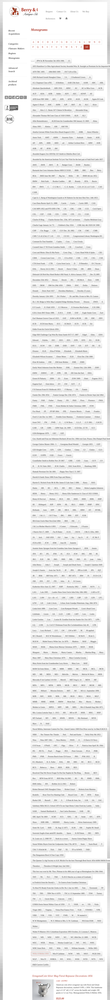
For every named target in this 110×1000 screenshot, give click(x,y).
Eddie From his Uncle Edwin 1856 (46, 329)
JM (48, 559)
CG (79, 214)
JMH (63, 559)
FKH (74, 400)
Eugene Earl (37, 384)
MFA (35, 685)
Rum (97, 795)
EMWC (44, 373)
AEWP (83, 94)
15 (69, 61)
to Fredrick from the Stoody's (44, 882)
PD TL (41, 751)
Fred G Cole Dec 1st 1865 (42, 417)
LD (86, 598)
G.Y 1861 (88, 422)
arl (63, 143)
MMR (52, 702)
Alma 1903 (37, 127)
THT (34, 877)
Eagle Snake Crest (89, 313)
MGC (75, 685)
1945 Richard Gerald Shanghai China (47, 77)
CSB (78, 258)
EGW (42, 346)
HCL (56, 488)
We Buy (85, 11)
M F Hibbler (70, 636)
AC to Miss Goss (87, 88)
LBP (79, 598)
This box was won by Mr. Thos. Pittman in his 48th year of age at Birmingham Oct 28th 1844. (68, 872)
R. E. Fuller (51, 762)
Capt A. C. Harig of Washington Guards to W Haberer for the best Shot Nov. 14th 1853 (65, 198)
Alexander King (81, 110)
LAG (35, 592)
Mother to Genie (39, 707)
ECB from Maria (46, 324)
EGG (35, 346)
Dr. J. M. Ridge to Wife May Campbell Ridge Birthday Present (56, 302)
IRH (66, 521)
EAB (69, 313)
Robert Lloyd (70, 789)
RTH (89, 795)
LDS (93, 598)
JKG (34, 559)
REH (60, 767)
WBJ (49, 937)
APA (41, 143)
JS (88, 576)
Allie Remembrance (40, 121)
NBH (35, 735)
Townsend (93, 888)
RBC (75, 762)
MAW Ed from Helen (41, 669)
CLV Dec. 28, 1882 (67, 231)
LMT (77, 614)
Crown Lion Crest (47, 258)
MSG (91, 713)
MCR (101, 669)
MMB (35, 702)
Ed (91, 324)
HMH (81, 505)
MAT (86, 663)
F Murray (68, 390)
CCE (87, 209)
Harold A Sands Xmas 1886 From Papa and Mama (51, 477)
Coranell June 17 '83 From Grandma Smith (49, 247)
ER (66, 373)
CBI (79, 209)
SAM (35, 811)
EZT (73, 384)
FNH (50, 406)
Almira (47, 127)
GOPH (43, 455)
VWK (65, 915)
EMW (35, 373)
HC (49, 488)
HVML (98, 510)
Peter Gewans (77, 751)
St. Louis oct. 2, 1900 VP (42, 839)
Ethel (86, 379)
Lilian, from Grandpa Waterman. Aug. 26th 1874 (79, 603)
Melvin (75, 674)
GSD (78, 461)
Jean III (63, 543)
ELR (71, 357)
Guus (86, 461)
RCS (34, 767)
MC (77, 669)
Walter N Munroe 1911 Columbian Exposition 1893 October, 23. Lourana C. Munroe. (65, 932)
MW (54, 718)
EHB (57, 346)
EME (74, 362)
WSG (69, 959)
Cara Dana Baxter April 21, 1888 (45, 203)
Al (80, 105)
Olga (63, 746)
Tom (83, 888)
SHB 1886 (45, 822)
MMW (60, 702)
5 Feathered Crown (78, 77)
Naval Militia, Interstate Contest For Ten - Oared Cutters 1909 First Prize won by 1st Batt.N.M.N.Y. (70, 729)
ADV (67, 94)
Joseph (56, 565)
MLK (89, 696)
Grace (60, 455)
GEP (98, 444)
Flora (82, 400)
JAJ (59, 537)
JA (34, 537)
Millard (43, 691)
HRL (74, 510)
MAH (35, 647)
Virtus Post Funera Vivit (64, 910)
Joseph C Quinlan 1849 (93, 565)
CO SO (66, 236)
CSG (93, 258)
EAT (64, 318)
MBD (70, 669)
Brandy (77, 181)
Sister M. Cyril (38, 828)
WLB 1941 (96, 954)
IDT (76, 515)
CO (58, 236)
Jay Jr (80, 537)
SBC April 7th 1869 (40, 817)
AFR (62, 99)
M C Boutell (37, 636)
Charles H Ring (38, 220)
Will (66, 948)
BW (34, 187)
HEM (35, 494)
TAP (59, 850)
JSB (34, 581)
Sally (97, 806)
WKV (86, 954)
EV (59, 384)
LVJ (56, 631)
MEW (87, 680)
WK (78, 954)
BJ (78, 176)
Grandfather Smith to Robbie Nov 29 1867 (49, 461)
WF (77, 943)
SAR (81, 811)
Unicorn (61, 899)
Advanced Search (13, 70)
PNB (42, 757)
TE (66, 850)
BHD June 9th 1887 (47, 176)
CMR (95, 231)
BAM (78, 165)
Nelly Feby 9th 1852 (93, 735)
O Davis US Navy (90, 740)
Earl (101, 313)
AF (91, 94)
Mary (101, 652)
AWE (35, 165)
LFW (35, 603)
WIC (51, 948)
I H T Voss (53, 515)
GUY (94, 461)
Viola (96, 904)
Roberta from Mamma (87, 789)
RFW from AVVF (46, 778)
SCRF (53, 817)
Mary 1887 (37, 658)
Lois (84, 614)
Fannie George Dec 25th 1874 (64, 395)
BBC (84, 170)
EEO (61, 340)
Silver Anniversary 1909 (87, 822)
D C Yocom (96, 264)
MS (64, 713)
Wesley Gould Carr (65, 943)
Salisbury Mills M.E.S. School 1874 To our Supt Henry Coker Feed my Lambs (62, 806)
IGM (84, 515)
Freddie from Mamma (64, 417)
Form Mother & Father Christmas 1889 (71, 406)
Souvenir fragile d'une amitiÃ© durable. (48, 833)
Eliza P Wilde (55, 351)
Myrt (34, 724)
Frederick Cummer (84, 417)
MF (95, 680)
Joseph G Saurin (39, 570)
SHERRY (56, 822)
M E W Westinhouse (53, 636)
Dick (89, 280)
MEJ (56, 674)
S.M (86, 800)
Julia (62, 581)
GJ (84, 450)
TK (41, 877)
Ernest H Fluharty (39, 379)
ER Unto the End (77, 373)
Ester (66, 379)
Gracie (68, 455)
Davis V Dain (72, 269)
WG (84, 943)
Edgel (85, 335)
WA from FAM (87, 921)
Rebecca (43, 767)
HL (66, 505)
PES (66, 751)
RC (82, 762)
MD (34, 674)
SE (76, 817)
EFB (76, 340)
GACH (99, 422)
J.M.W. (77, 532)
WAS (35, 937)
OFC (55, 746)
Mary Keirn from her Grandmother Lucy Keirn (50, 663)
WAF (99, 921)
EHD (65, 346)
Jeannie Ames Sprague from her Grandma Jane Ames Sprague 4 (56, 548)
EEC (53, 340)
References (50, 19)
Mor (80, 702)
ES (59, 379)
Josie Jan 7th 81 (55, 570)
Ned (64, 735)
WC (65, 937)
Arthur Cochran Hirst (76, 143)
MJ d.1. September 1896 (90, 691)
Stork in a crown (61, 839)
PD (34, 751)
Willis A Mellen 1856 (41, 954)
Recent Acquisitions (14, 32)
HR (59, 510)
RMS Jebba (37, 784)
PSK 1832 (86, 757)
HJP (51, 505)
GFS (52, 450)
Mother (98, 702)
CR (70, 247)
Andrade (80, 138)
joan (91, 559)
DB (82, 269)
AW (56, 148)
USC (70, 899)
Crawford (79, 247)
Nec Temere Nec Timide (50, 735)
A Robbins (60, 83)
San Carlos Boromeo (68, 811)
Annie (89, 138)
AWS (51, 165)
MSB (83, 713)
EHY (73, 346)
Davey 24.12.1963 (47, 269)
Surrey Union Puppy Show (82, 839)
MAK (43, 647)
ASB (98, 143)
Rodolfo (36, 795)
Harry (85, 483)
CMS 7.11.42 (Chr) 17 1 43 (43, 236)
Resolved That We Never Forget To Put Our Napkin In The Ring (57, 773)
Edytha (45, 340)
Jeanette (73, 543)
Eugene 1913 (97, 379)
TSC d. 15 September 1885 (74, 893)
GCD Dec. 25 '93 (81, 428)
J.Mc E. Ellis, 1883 (91, 532)
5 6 (66, 77)
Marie (45, 652)
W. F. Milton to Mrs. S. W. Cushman (64, 921)
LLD (61, 614)
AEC (75, 94)
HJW (59, 505)
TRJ (34, 893)
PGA (88, 751)
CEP (42, 214)
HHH (84, 499)
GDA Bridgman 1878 (41, 433)
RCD (97, 762)
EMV (97, 368)
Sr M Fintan (79, 833)
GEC (54, 433)
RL (82, 778)
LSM (41, 625)
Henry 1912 (53, 494)
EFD (83, 340)
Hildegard (42, 505)
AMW (55, 138)
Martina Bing (90, 652)
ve (83, 904)
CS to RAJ (69, 258)
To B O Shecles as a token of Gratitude (76, 877)
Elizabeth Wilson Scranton (43, 357)
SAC (100, 800)
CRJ (100, 253)
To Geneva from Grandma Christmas (72, 882)
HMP (90, 505)
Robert (72, 784)
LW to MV (72, 631)
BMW (35, 181)
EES (68, 340)
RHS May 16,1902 (64, 778)
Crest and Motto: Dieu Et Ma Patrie (46, 253)
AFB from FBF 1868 (40, 99)
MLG (80, 696)
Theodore (36, 866)
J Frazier (84, 526)
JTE (55, 581)
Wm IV (43, 959)
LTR (94, 625)
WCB (94, 937)
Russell (47, 800)
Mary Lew (76, 663)
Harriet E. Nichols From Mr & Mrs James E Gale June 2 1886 (56, 483)
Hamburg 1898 (90, 466)
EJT (86, 346)
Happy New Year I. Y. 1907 (70, 472)
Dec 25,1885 (95, 274)
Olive (71, 746)
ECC (59, 324)
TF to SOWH (77, 850)
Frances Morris (76, 411)
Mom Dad (71, 702)
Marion (54, 652)
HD (63, 488)
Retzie (87, 773)
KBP (61, 587)
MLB (72, 696)
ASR (34, 148)
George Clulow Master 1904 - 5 (44, 444)
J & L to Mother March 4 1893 (44, 526)
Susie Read (93, 844)
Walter (35, 926)
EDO (101, 335)
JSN (41, 581)
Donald (35, 291)
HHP (100, 499)
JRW (81, 576)
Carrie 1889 (83, 203)
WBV (57, 937)
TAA (52, 850)
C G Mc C (57, 187)
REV (95, 773)
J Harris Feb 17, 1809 (41, 532)
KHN (84, 587)
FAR (43, 400)
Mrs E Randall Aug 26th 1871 (91, 707)
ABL (101, 83)
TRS (41, 893)
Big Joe (62, 176)
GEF (62, 433)
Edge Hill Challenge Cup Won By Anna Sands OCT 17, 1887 (56, 335)
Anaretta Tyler (67, 138)
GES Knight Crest (39, 450)
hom (45, 510)
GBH (49, 428)
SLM (73, 828)
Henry (43, 494)
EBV (101, 318)
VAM (76, 904)
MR (67, 707)
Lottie (92, 614)
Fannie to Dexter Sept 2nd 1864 (91, 395)
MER (100, 674)
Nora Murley (61, 740)
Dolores (94, 285)
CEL (34, 214)
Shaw (35, 822)
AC (76, 88)
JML (71, 559)
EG (90, 340)
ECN (77, 324)
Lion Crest (53, 609)
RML (98, 778)
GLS (100, 450)
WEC (35, 943)
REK (68, 767)
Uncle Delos (49, 899)
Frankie (97, 411)
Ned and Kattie (75, 735)
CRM (35, 258)
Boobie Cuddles (59, 181)
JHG (83, 554)
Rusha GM (37, 800)
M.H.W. (36, 641)
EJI (80, 346)
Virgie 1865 (37, 910)
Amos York (37, 138)
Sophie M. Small (92, 828)
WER (43, 943)
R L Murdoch (38, 762)
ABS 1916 (58, 88)
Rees (52, 767)
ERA (89, 373)
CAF (100, 187)
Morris (88, 702)
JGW (76, 554)
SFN (98, 817)
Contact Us (61, 11)
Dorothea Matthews (66, 291)
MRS (75, 707)
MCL (93, 669)
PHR (95, 751)
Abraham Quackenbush (41, 88)
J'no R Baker (57, 532)
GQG (52, 455)
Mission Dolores (56, 691)
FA (77, 390)
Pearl (50, 751)
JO (85, 559)
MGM (91, 685)
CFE (72, 214)
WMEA (53, 959)
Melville (65, 674)
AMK (81, 132)
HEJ (70, 488)
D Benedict (83, 264)
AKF (73, 105)
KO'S (92, 587)
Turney (99, 893)
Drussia (86, 302)
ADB (50, 94)
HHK (92, 499)
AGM (86, 99)
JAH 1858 (50, 537)
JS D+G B (97, 576)
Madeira (75, 641)
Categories (13, 44)
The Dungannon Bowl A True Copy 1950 (48, 855)
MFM (51, 685)
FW (45, 422)
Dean (97, 269)
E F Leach (36, 307)
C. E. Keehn (69, 187)
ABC (94, 83)
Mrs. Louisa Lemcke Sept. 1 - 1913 (46, 713)
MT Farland (37, 718)
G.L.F (78, 422)
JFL (47, 554)
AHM (58, 105)
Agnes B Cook (97, 99)
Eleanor (36, 351)
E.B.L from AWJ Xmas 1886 (43, 313)
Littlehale (36, 614)
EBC (93, 318)
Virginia (48, 910)
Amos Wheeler (92, 132)
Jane (66, 537)
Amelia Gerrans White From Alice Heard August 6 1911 (54, 132)
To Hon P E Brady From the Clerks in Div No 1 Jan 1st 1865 (55, 888)
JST (48, 581)
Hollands (36, 510)
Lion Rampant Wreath (69, 609)
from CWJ (37, 422)
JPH (72, 570)
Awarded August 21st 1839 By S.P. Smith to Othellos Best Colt (56, 154)
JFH (34, 554)
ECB (34, 324)
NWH (72, 740)
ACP (34, 94)
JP (65, 570)
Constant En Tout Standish (43, 242)
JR (34, 576)
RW (55, 800)
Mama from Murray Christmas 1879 (63, 647)
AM (55, 127)
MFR (59, 685)
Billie (71, 176)
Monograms (14, 58)
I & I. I (42, 515)
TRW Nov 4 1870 (54, 893)
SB (88, 811)
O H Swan (36, 746)
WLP (35, 959)
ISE (73, 521)
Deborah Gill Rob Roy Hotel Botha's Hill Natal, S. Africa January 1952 (59, 274)
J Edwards (73, 526)
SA (93, 800)
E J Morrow (63, 307)
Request (49, 11)
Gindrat (68, 450)
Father (51, 400)
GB (42, 428)
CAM (35, 192)
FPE (64, 411)
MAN (83, 647)
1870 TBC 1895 (39, 72)
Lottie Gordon (38, 620)
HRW (82, 510)
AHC (50, 105)
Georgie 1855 (88, 444)
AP (34, 143)
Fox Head (36, 411)
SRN (97, 833)
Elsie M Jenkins (39, 362)
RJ (76, 778)
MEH (48, 674)
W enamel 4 (81, 915)
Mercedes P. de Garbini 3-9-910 (44, 680)
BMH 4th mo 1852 (90, 176)
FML (43, 406)
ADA (42, 94)
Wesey (51, 943)
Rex (34, 778)
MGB (67, 685)
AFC (54, 99)
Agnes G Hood (38, 105)
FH (67, 400)
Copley (59, 242)
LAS (34, 598)
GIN (59, 450)
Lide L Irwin (52, 603)
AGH (78, 99)
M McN (82, 636)
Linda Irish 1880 (39, 609)
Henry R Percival (39, 499)
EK (93, 346)
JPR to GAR (82, 570)
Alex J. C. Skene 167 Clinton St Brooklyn (55, 110)
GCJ (93, 428)
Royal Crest (72, 795)
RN (46, 784)
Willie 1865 (92, 948)
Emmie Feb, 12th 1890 (82, 368)
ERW (52, 379)
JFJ (41, 554)
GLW (35, 455)
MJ (75, 691)
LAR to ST (95, 592)
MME (43, 702)
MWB (62, 718)
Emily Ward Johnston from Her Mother (47, 368)
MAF (84, 641)
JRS (63, 576)
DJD (34, 285)
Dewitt (64, 280)
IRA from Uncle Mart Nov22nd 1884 (47, 521)
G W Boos (69, 422)
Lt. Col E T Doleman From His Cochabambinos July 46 (68, 625)
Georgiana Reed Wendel (69, 444)
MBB (62, 669)
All (86, 47)
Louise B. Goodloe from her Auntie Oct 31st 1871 (73, 620)
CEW (65, 214)
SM (80, 828)
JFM (55, 554)
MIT (68, 691)
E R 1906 (96, 307)
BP (70, 181)
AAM (85, 83)
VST (57, 915)
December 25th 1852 (40, 280)
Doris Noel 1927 (48, 291)
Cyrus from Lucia (63, 264)
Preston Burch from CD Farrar (59, 757)
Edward (36, 340)
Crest (88, 247)
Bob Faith (45, 181)
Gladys (92, 450)
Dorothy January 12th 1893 (43, 296)
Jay (73, 537)
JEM (86, 548)
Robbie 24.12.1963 (59, 784)
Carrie (72, 203)
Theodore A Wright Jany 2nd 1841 (56, 866)
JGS (68, 554)
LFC (100, 598)
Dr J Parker (61, 296)
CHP (34, 231)
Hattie (35, 488)
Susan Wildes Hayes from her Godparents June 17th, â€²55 (55, 844)
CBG (72, 209)
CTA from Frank (39, 264)
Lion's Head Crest (88, 609)
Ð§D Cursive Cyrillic (41, 965)
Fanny (35, 400)
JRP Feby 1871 (52, 576)
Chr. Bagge (44, 231)
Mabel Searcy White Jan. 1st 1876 (55, 641)
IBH (69, 515)
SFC (91, 817)
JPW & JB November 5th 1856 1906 (50, 61)
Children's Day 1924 (65, 225)
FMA (101, 400)
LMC (69, 614)
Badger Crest (67, 165)
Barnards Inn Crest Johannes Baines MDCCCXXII (52, 170)
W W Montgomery (40, 921)
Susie (83, 844)
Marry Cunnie (66, 652)
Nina (34, 740)
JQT (99, 570)
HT (90, 510)
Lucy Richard (45, 631)
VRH (35, 915)
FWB (53, 422)
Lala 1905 (44, 592)
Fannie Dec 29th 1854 (41, 395)
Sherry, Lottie (69, 822)
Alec (34, 110)
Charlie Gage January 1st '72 (43, 225)
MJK (57, 696)
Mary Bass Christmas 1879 (55, 658)
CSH (101, 258)
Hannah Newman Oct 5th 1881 (44, 472)
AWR (43, 165)
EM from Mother (61, 362)
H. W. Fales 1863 (44, 466)
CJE (54, 231)
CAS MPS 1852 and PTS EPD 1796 (46, 209)
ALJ (83, 116)
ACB (100, 88)
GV (101, 461)
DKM (42, 285)
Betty (99, 170)
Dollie (85, 285)
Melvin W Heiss (88, 674)
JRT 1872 (72, 576)
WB (42, 937)
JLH (41, 559)
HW (34, 515)
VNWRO (88, 910)
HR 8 (67, 510)
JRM (40, 576)
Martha (78, 652)
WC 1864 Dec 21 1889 (79, 937)
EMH (82, 362)
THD (88, 850)
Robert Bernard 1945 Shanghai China (47, 789)
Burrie (94, 181)
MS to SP (73, 713)
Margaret (36, 652)
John (99, 559)
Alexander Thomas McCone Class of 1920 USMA (51, 116)
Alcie (95, 105)
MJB (34, 696)
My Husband (83, 718)
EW (66, 384)
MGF (83, 685)
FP (45, 411)
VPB (98, 910)
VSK (42, 915)
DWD (95, 302)
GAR (35, 428)
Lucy (35, 631)
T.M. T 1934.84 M (39, 850)
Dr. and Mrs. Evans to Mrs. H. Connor (84, 296)
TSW (91, 893)
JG (62, 554)
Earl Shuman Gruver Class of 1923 (46, 318)
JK (97, 554)
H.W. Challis (60, 466)
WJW (70, 954)
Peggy (58, 751)
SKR (49, 828)
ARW (90, 143)
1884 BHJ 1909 (54, 72)
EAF (76, 313)
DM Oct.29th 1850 (55, 285)
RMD (89, 778)
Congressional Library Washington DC (87, 236)
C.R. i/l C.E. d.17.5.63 (86, 187)
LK (53, 614)
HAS (93, 483)
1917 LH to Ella (70, 72)
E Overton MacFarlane (80, 307)
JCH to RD (37, 543)
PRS (76, 757)
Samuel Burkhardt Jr (48, 811)
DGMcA (80, 280)
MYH (93, 718)
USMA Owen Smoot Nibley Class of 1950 (49, 904)
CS (59, 258)
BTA (86, 181)
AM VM (64, 127)
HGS (61, 499)
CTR (51, 264)
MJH (50, 696)
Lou (48, 620)
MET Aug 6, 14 (75, 680)
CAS (93, 203)
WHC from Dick (39, 948)
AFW (70, 99)
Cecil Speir (97, 209)
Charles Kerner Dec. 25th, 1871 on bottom (64, 220)
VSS (50, 915)
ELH (44, 351)
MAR (91, 647)
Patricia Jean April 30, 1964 (92, 746)
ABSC (68, 88)
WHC (92, 943)
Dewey (55, 280)
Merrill (63, 680)
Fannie (84, 390)
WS (61, 959)
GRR (70, 461)
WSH (77, 959)
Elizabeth (67, 351)
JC (88, 537)
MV (47, 718)
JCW (47, 543)
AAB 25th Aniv (74, 83)
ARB (48, 143)
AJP (65, 105)
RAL (61, 762)
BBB (76, 170)
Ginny (77, 450)
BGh (34, 176)
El (99, 346)
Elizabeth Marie (81, 351)
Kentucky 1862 (72, 587)
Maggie (93, 641)
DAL (35, 269)
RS (82, 795)
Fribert (97, 417)
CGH (87, 214)
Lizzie (46, 614)
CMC (87, 231)
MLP (97, 696)
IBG (62, 515)
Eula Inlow (50, 384)
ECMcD (68, 324)
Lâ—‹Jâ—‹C (53, 598)
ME (41, 674)
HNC (98, 505)
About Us (74, 11)
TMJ (56, 877)
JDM (54, 543)
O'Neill (47, 746)
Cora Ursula (78, 242)
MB (54, 669)
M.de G (91, 636)
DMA (69, 285)
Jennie (94, 548)
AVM (49, 148)
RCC (90, 762)
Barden (87, 165)
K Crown (76, 581)
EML (68, 368)
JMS (78, 559)
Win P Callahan (58, 954)
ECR (84, 324)
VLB (79, 910)
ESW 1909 (76, 379)
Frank (88, 411)
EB (86, 318)
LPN (97, 620)
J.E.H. (68, 532)
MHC (35, 691)
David (60, 269)
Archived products (12, 83)
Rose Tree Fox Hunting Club (53, 795)
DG (72, 280)
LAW (42, 598)
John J (47, 565)
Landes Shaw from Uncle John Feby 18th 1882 (69, 592)
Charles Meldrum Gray (92, 220)
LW (63, 631)
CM (79, 231)
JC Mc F (96, 537)
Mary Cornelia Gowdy (77, 658)
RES (75, 767)
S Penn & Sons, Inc (73, 800)
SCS (61, 817)
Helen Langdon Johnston (93, 488)
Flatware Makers (16, 48)
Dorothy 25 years (83, 291)
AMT (47, 138)
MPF (60, 707)
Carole (63, 203)
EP (52, 373)
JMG (55, 559)
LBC (64, 598)
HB (42, 488)
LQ (34, 625)
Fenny (60, 400)
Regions (12, 53)
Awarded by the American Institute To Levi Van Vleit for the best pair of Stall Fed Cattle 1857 (68, 159)
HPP (52, 510)
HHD (76, 499)
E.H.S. (60, 313)
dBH (89, 269)
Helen (78, 488)
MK (64, 696)
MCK (85, 669)
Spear (69, 833)
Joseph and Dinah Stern (72, 565)
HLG (73, 505)
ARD (56, 143)
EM (50, 362)
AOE (98, 138)
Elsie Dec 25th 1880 (85, 357)
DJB (97, 280)
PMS (34, 757)
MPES (51, 707)
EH (50, 346)
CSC (85, 258)
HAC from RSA (75, 466)
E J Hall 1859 (49, 307)
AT (41, 148)
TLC (48, 877)
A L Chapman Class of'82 (42, 83)
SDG (69, 817)
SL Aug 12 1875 (61, 828)
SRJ (89, 833)
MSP (99, 713)
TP (102, 888)
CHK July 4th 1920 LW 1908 (88, 225)
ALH (76, 116)
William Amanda (78, 948)
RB (68, 762)
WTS (93, 959)
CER (49, 214)
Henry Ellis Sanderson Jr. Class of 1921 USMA (80, 494)
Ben (91, 170)
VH (89, 904)
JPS (92, 570)
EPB (59, 373)
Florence (91, 400)
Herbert (52, 499)
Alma (95, 121)
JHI (90, 554)
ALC (87, 105)
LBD (71, 598)
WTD (85, 959)
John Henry (37, 565)
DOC (77, 285)
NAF (47, 724)
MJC (42, 696)
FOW (92, 406)
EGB (97, 340)
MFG (43, 685)
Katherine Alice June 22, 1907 (44, 587)
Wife (58, 948)
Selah (83, 817)
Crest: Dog (67, 253)
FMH (35, 406)
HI (34, 505)
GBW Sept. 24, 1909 (63, 428)
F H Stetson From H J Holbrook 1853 (47, 390)
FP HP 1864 (54, 411)
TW (34, 899)
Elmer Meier (61, 357)
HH (68, 499)
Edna (93, 335)
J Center (63, 526)
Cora (67, 242)
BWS (42, 187)
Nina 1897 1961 (46, 740)
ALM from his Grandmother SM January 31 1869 (70, 121)
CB (65, 209)
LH (42, 603)
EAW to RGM (75, 318)
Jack (40, 537)
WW (101, 959)
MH (99, 685)
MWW (71, 718)
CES (57, 214)
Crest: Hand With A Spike (85, 253)
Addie (58, 94)
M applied (90, 631)
